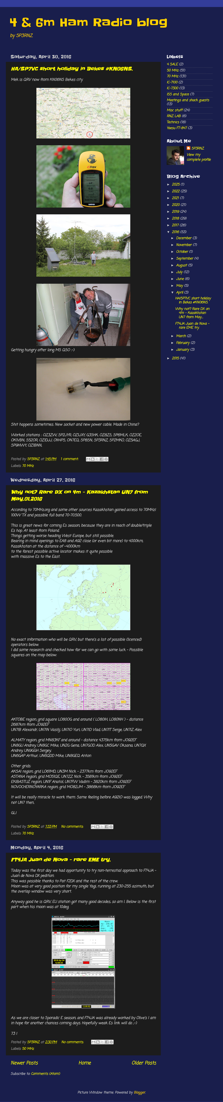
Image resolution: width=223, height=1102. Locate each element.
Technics (173, 122)
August (182, 265)
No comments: (72, 826)
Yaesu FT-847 (177, 128)
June (180, 279)
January (183, 349)
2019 (176, 211)
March (181, 336)
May (180, 285)
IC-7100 (172, 82)
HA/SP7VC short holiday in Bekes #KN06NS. (72, 69)
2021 (176, 198)
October (182, 251)
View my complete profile (199, 157)
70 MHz (28, 466)
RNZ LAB (174, 116)
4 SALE (172, 64)
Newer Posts (24, 1063)
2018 (176, 218)
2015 (176, 358)
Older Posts (143, 1063)
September (185, 258)
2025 (176, 184)
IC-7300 (172, 88)
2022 (176, 191)
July (180, 272)
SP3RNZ (197, 148)
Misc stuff (174, 110)
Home (84, 1063)
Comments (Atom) (45, 1073)
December (184, 238)
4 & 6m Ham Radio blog (88, 22)
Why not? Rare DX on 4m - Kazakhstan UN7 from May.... (192, 313)
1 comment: (70, 459)
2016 (176, 232)
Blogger (139, 1092)
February (183, 343)
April (180, 292)
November (184, 245)
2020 (176, 205)
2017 (176, 225)
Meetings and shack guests (188, 100)
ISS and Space (178, 94)
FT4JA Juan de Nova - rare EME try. (61, 859)
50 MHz (28, 1048)
